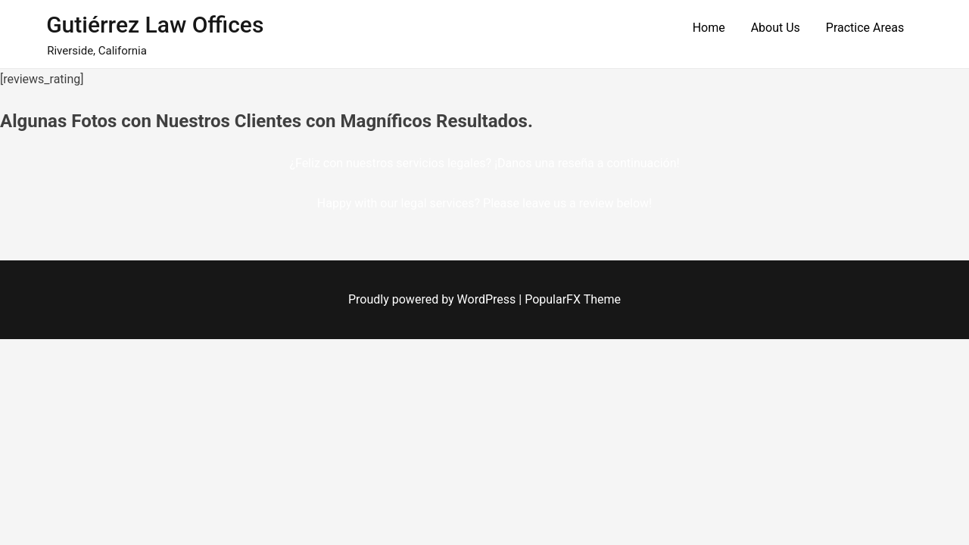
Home (709, 27)
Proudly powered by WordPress (433, 299)
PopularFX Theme (573, 299)
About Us (775, 27)
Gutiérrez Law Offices (154, 24)
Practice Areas (865, 27)
